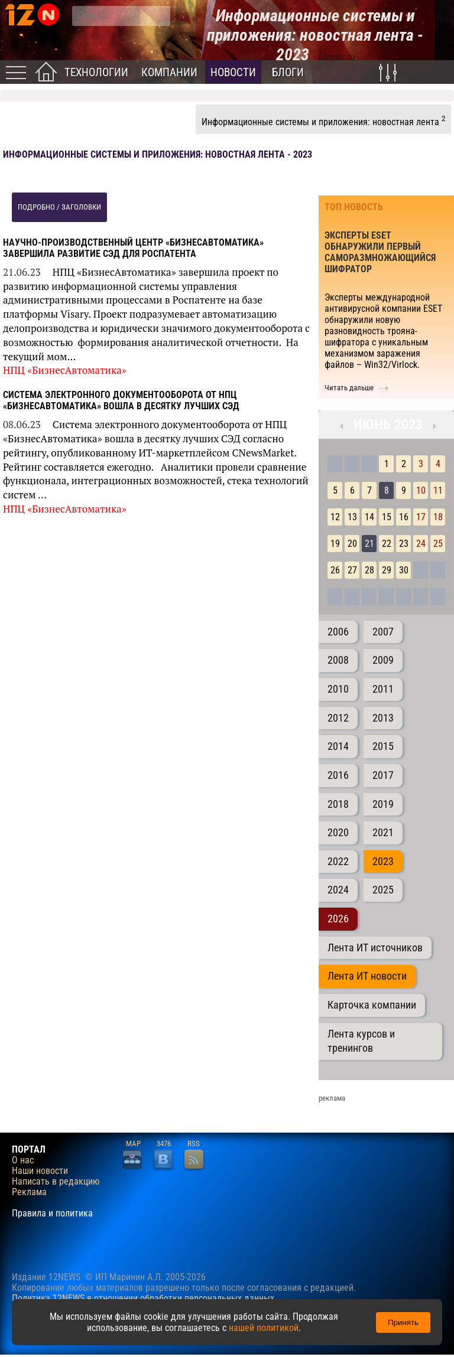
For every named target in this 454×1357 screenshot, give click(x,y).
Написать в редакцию (55, 1181)
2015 (383, 746)
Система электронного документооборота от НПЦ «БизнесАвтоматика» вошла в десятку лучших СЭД (121, 400)
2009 (383, 660)
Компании (169, 72)
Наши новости (40, 1171)
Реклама (29, 1192)
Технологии (96, 72)
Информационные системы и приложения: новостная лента (323, 120)
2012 (338, 718)
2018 (338, 804)
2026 (338, 919)
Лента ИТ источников (375, 948)
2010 (338, 689)
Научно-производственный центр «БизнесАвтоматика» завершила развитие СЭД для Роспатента (133, 248)
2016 (338, 775)
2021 (383, 833)
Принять (403, 1322)
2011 (383, 689)
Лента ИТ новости (367, 976)
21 (369, 543)
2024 (338, 890)
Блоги (288, 72)
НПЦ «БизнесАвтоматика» (65, 370)
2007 (383, 632)
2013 (383, 718)
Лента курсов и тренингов (361, 1041)
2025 (383, 890)
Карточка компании (371, 1005)
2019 (383, 804)
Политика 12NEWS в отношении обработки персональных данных (143, 1298)
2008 (338, 660)
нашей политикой (264, 1327)
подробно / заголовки (59, 207)
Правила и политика (52, 1213)
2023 (383, 861)
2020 (338, 833)
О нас (23, 1160)
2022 (338, 861)
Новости (233, 72)
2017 (383, 775)
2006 (338, 632)
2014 (338, 746)
